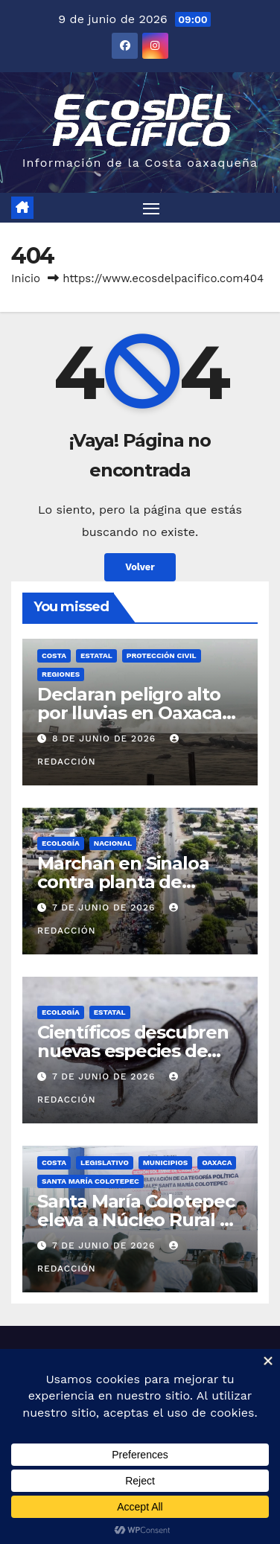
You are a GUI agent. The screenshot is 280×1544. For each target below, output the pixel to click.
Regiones (61, 674)
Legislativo (104, 1162)
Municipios (165, 1162)
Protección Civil (162, 655)
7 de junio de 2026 (105, 907)
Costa (54, 655)
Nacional (113, 843)
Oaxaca (217, 1162)
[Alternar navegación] (151, 207)
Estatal (96, 655)
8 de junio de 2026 (105, 738)
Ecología (61, 843)
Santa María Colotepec (90, 1181)
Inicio (25, 278)
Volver (140, 566)
